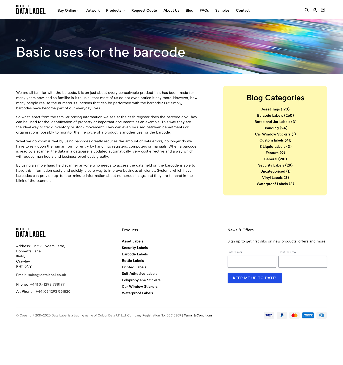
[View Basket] (323, 10)
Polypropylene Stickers (141, 280)
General (275, 159)
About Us (171, 10)
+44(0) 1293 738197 (47, 284)
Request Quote (144, 10)
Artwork (93, 10)
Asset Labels (132, 241)
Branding (275, 128)
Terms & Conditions (198, 315)
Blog (189, 10)
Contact (243, 10)
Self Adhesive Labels (139, 273)
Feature (275, 153)
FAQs (204, 10)
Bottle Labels (133, 260)
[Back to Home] (31, 232)
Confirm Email (287, 252)
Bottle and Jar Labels (276, 122)
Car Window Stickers (275, 134)
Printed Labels (134, 267)
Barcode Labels (275, 115)
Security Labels (275, 165)
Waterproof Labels (275, 184)
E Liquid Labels (276, 146)
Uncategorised (275, 171)
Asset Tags (275, 109)
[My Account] (315, 10)
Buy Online (66, 10)
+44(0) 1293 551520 (53, 291)
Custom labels (275, 140)
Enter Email (235, 252)
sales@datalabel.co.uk (47, 275)
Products (113, 10)
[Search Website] (306, 10)
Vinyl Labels (275, 177)
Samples (222, 10)
